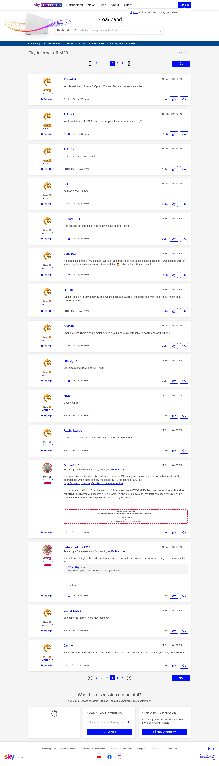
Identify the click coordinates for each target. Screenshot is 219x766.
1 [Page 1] (96, 63)
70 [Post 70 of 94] (69, 415)
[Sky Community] (48, 5)
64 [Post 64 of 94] (69, 204)
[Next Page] (129, 63)
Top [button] (212, 748)
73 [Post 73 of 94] (69, 596)
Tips (103, 5)
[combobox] (116, 30)
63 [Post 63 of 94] (69, 169)
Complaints (142, 749)
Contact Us (157, 749)
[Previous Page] (90, 63)
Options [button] (181, 52)
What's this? (47, 93)
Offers (128, 5)
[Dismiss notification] (187, 12)
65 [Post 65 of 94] (69, 239)
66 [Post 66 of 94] (69, 275)
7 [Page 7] (122, 63)
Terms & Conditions (69, 749)
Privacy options (49, 749)
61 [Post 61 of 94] (69, 99)
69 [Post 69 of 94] (69, 380)
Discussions (74, 5)
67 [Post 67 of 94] (69, 311)
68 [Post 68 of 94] (69, 346)
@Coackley (73, 567)
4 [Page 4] (107, 63)
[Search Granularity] (67, 30)
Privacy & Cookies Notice (94, 749)
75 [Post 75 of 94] (69, 665)
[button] (186, 79)
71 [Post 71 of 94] (69, 450)
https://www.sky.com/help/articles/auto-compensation (93, 483)
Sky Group (172, 749)
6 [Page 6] (117, 63)
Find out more (118, 469)
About (115, 5)
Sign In (184, 5)
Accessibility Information (121, 749)
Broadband (109, 19)
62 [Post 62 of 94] (69, 134)
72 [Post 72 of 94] (69, 532)
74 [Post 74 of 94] (69, 630)
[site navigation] (30, 5)
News (91, 5)
